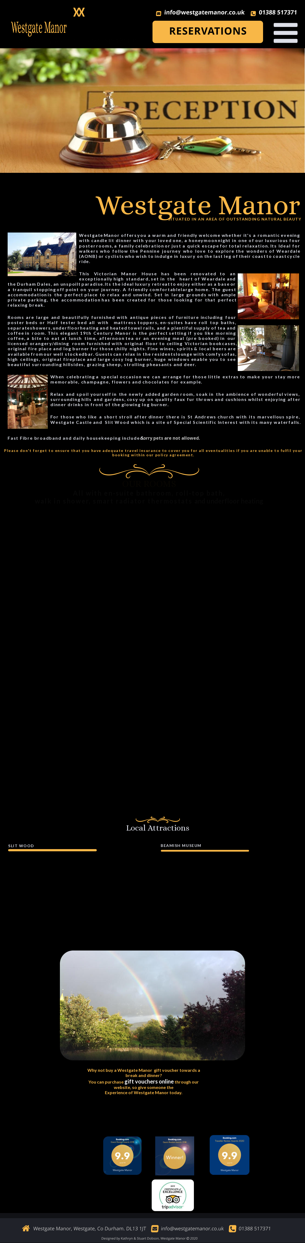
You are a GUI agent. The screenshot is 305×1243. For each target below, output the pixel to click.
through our (187, 1081)
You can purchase (106, 1081)
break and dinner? (144, 1075)
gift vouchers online (149, 1081)
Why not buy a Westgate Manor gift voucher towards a (144, 1070)
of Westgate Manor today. (154, 1092)
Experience (116, 1092)
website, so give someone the (143, 1087)
